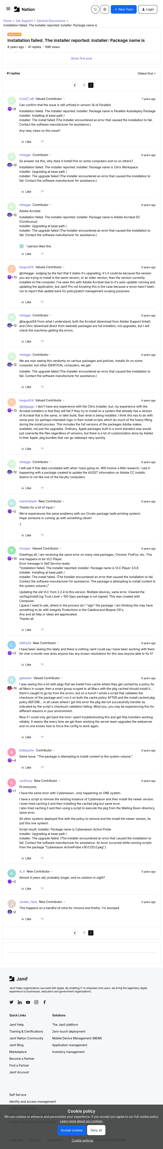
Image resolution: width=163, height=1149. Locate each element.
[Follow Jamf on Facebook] (44, 1002)
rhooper (25, 548)
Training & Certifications (26, 1031)
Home (7, 21)
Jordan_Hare (28, 902)
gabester (25, 678)
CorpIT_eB (26, 99)
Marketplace (18, 1052)
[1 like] (35, 246)
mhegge (25, 155)
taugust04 (26, 267)
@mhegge (26, 406)
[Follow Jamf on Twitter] (11, 1002)
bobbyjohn (26, 750)
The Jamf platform (65, 1024)
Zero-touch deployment (68, 1031)
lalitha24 (25, 643)
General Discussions (51, 21)
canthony (25, 780)
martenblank (28, 501)
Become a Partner (21, 1058)
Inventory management (68, 1052)
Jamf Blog (16, 1045)
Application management (69, 1045)
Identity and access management (32, 1101)
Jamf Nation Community (26, 1038)
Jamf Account (19, 1072)
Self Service (17, 1095)
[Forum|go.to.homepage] (24, 9)
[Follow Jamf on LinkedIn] (20, 1002)
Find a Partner (19, 1065)
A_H (22, 871)
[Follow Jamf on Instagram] (36, 1002)
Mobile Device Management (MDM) (77, 1038)
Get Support (24, 21)
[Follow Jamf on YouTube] (28, 1002)
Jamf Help (16, 1024)
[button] (8, 10)
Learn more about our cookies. (81, 1121)
